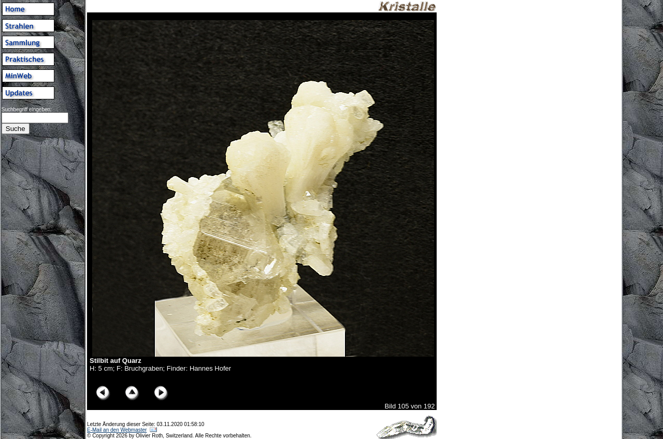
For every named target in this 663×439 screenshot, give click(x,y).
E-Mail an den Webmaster (117, 430)
